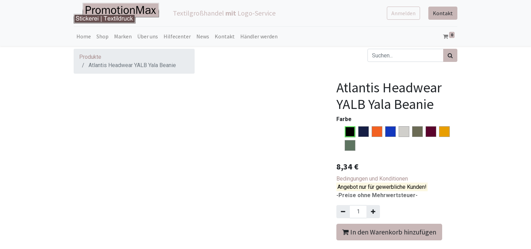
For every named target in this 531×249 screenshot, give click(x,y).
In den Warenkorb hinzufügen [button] (389, 232)
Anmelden (403, 13)
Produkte (90, 57)
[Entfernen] (343, 211)
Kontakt (443, 13)
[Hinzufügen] (373, 211)
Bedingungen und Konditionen (372, 178)
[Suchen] (450, 55)
